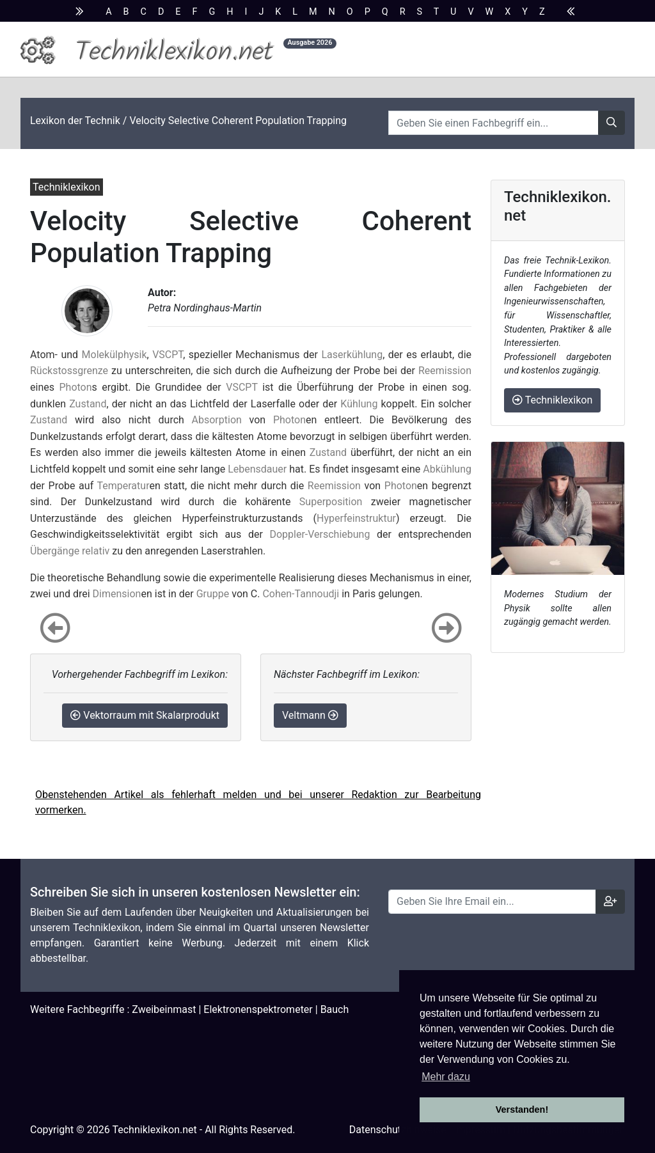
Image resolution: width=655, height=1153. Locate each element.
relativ (95, 551)
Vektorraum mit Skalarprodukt (144, 715)
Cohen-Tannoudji (300, 594)
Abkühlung (447, 469)
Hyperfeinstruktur (356, 518)
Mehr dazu (446, 1076)
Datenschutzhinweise (397, 1130)
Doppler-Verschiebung (319, 534)
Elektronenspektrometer (257, 1009)
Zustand (87, 404)
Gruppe (213, 594)
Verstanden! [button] (522, 1109)
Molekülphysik (114, 355)
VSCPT (167, 355)
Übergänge (54, 551)
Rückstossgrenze (69, 371)
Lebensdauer (257, 469)
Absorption (217, 420)
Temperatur (123, 486)
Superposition (331, 502)
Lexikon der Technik (75, 120)
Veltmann (310, 715)
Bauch (334, 1009)
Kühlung (358, 404)
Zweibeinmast (164, 1009)
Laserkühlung (352, 355)
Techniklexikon (552, 400)
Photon (75, 387)
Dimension (117, 594)
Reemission (444, 371)
